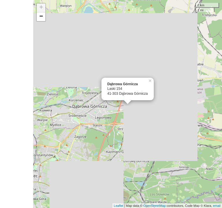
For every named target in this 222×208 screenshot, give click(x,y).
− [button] (41, 16)
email (217, 205)
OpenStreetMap (154, 205)
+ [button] (41, 7)
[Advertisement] (16, 104)
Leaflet (118, 205)
